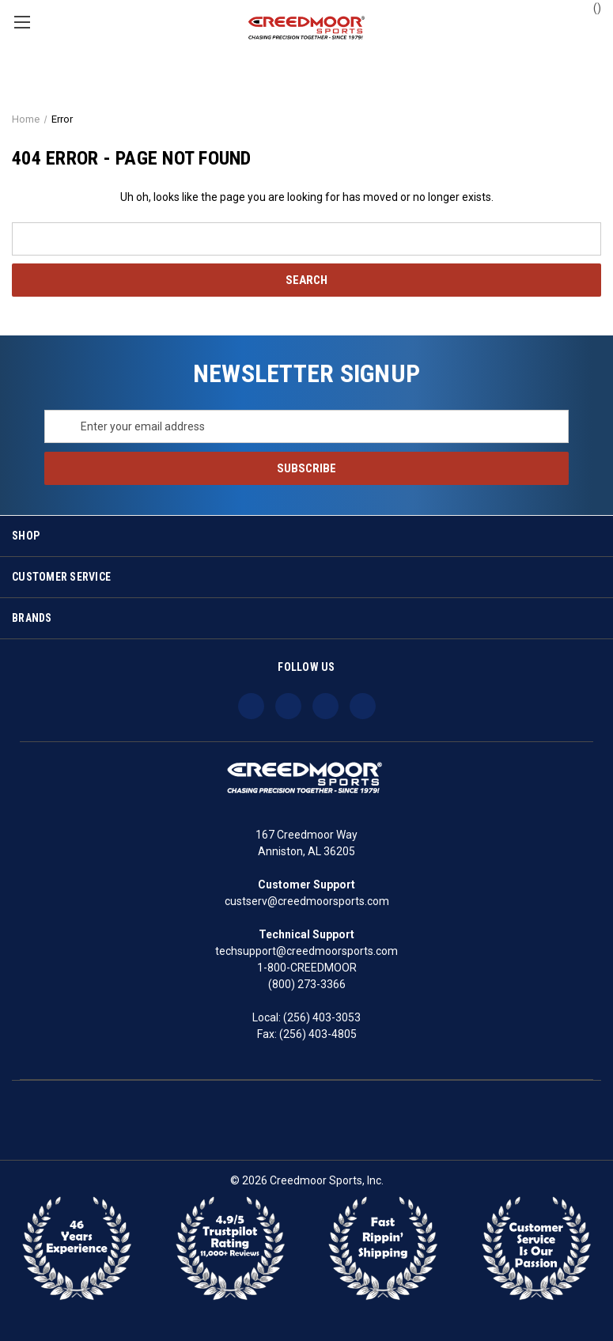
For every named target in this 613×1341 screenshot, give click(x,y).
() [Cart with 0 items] (589, 7)
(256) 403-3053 (322, 1017)
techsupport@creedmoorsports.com (306, 951)
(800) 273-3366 (307, 984)
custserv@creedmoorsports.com (307, 901)
